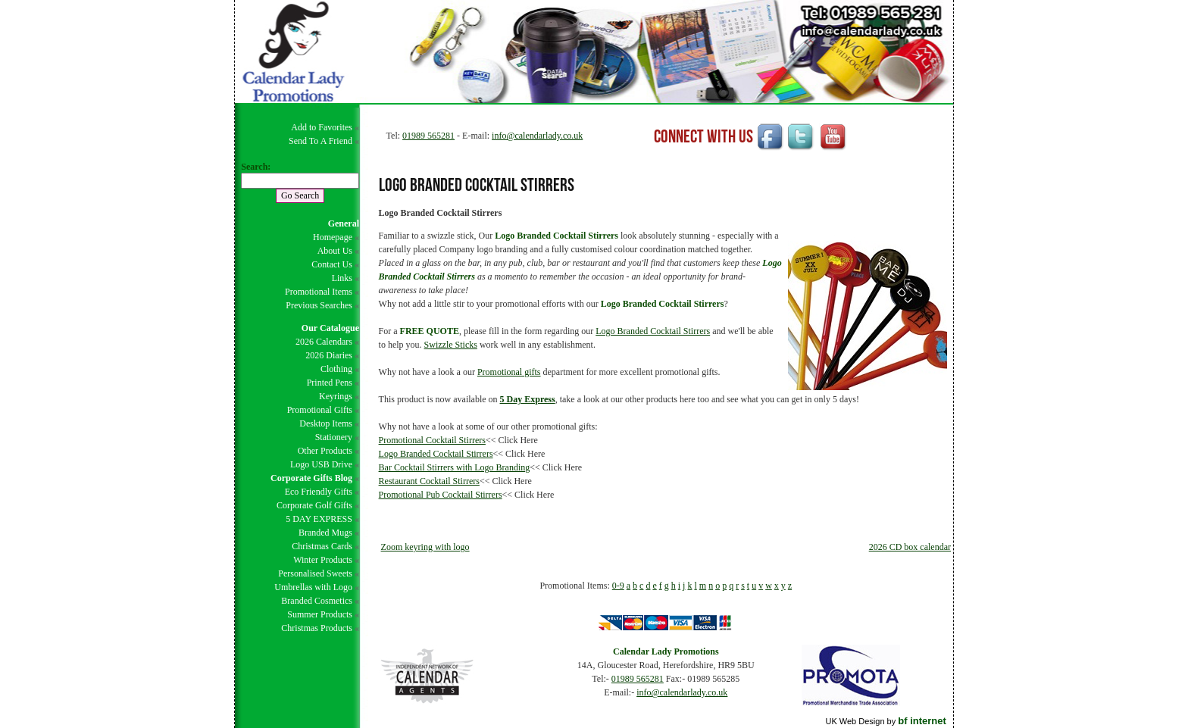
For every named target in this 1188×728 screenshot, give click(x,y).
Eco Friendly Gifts (318, 491)
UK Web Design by (885, 721)
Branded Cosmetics (316, 600)
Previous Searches (319, 305)
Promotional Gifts (319, 410)
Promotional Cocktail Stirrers (432, 440)
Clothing (336, 369)
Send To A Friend (320, 141)
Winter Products (322, 560)
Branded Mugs (325, 532)
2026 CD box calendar (910, 547)
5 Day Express (527, 399)
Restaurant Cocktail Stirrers (429, 481)
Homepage (332, 237)
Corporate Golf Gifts (314, 505)
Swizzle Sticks (450, 344)
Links (342, 278)
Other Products (325, 450)
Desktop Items (325, 423)
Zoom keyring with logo (425, 547)
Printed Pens (329, 382)
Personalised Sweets (315, 573)
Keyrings (335, 396)
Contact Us (331, 264)
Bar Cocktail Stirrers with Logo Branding (454, 467)
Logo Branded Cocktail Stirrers (653, 331)
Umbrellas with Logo (313, 587)
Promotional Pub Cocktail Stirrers (440, 494)
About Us (334, 250)
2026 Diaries (328, 355)
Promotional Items (318, 291)
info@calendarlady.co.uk (537, 135)
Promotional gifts (509, 372)
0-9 (618, 585)
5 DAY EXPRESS (319, 519)
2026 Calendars (323, 341)
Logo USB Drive (321, 464)
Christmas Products (316, 628)
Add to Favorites (321, 127)
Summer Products (319, 614)
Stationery (333, 437)
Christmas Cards (322, 546)
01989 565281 (428, 135)
